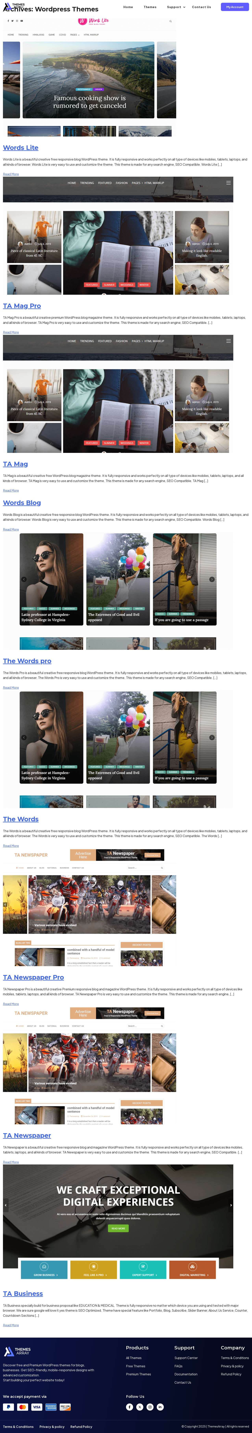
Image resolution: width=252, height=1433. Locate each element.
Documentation (185, 1374)
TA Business (23, 1293)
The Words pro (27, 661)
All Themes (134, 1358)
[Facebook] (129, 1407)
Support (174, 7)
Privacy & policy (232, 1366)
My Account (235, 7)
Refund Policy (231, 1374)
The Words (21, 819)
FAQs (178, 1366)
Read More (11, 174)
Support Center (186, 1358)
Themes (150, 7)
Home (128, 7)
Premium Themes (138, 1374)
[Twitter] (139, 1407)
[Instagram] (150, 1407)
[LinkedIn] (160, 1407)
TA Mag (15, 464)
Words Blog (22, 503)
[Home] (49, 1352)
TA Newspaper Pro (33, 977)
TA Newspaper (27, 1135)
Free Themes (135, 1366)
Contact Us (201, 7)
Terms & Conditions (235, 1358)
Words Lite (20, 147)
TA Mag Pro (22, 306)
